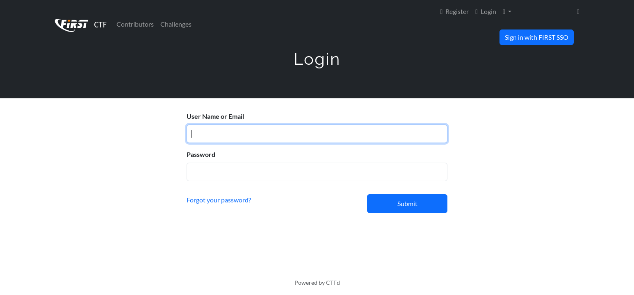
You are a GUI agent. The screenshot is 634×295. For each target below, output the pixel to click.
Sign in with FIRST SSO (536, 37)
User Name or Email (215, 116)
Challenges (176, 24)
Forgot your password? (219, 200)
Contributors (135, 24)
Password (201, 154)
